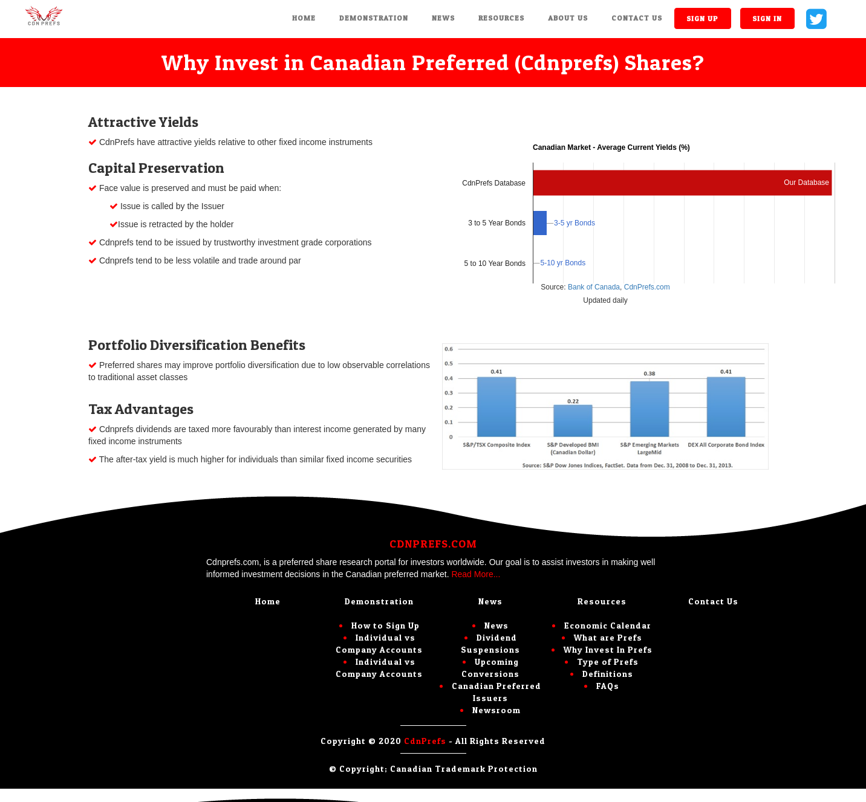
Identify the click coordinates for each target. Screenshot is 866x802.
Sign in (767, 18)
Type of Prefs (608, 661)
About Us (568, 17)
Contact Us (636, 17)
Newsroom (496, 710)
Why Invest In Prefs (608, 649)
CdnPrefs (425, 741)
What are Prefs (608, 637)
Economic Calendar (607, 625)
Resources (501, 17)
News (443, 17)
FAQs (607, 686)
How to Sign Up (385, 625)
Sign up (702, 18)
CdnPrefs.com (645, 287)
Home (304, 17)
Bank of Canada (594, 287)
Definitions (607, 673)
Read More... (475, 574)
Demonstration (373, 17)
